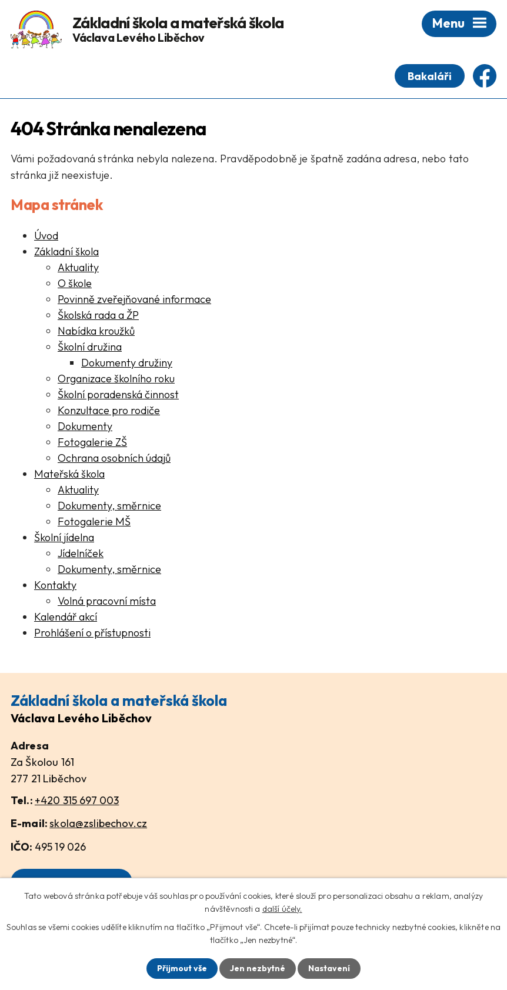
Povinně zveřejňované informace (134, 299)
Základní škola (66, 251)
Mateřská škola (69, 474)
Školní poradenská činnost (118, 394)
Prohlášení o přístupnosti (92, 632)
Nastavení (329, 968)
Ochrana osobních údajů (114, 458)
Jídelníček (81, 553)
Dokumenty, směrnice (109, 505)
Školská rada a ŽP (98, 315)
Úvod (46, 235)
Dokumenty (85, 426)
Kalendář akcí (65, 617)
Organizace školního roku (116, 378)
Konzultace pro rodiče (109, 410)
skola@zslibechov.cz (98, 823)
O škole (75, 283)
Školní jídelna (64, 537)
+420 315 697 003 (77, 800)
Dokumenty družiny (126, 362)
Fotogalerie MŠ (94, 521)
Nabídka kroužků (96, 331)
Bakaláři (430, 76)
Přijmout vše (182, 968)
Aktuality (78, 267)
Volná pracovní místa (107, 601)
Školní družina (90, 347)
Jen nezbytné (257, 968)
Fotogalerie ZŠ (92, 442)
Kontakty (55, 585)
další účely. (282, 909)
